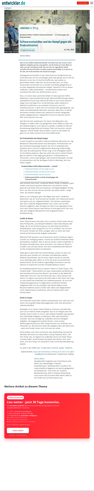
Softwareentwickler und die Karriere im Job (40, 172)
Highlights (8, 8)
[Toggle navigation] (14, 3)
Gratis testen (82, 3)
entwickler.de (13, 3)
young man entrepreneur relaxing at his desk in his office (53, 352)
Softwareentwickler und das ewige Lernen (39, 169)
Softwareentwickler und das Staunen (37, 174)
